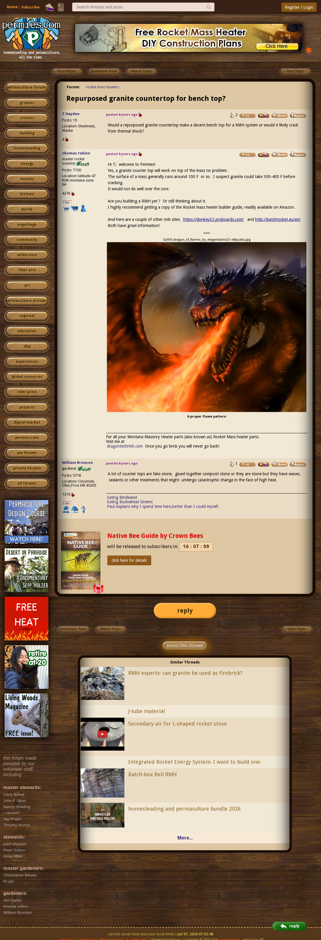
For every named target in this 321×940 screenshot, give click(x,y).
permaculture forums (27, 87)
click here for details (129, 560)
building (27, 133)
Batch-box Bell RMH (152, 774)
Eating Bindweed (122, 497)
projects (27, 407)
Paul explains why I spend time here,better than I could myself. (163, 506)
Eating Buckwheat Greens (130, 501)
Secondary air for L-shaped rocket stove (177, 724)
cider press (27, 392)
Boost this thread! (185, 645)
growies (27, 103)
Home (12, 7)
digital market (27, 422)
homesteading (27, 148)
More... (185, 838)
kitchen (27, 194)
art (27, 286)
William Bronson (77, 462)
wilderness (27, 255)
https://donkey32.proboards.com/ (213, 219)
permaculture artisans (27, 301)
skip (27, 346)
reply (185, 610)
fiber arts (27, 270)
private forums (27, 468)
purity (27, 209)
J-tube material (146, 711)
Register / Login (299, 7)
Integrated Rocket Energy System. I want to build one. (194, 762)
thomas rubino (76, 153)
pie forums (27, 453)
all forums (26, 483)
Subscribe (30, 7)
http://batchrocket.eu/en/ (278, 219)
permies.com (27, 438)
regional (27, 316)
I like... (67, 202)
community (27, 240)
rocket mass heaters (102, 87)
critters (27, 118)
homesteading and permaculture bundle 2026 (184, 809)
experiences (27, 362)
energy (27, 164)
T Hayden (71, 114)
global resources (27, 377)
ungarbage (27, 225)
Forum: (73, 87)
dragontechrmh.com (125, 446)
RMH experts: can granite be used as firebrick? (185, 673)
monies (27, 179)
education (26, 331)
